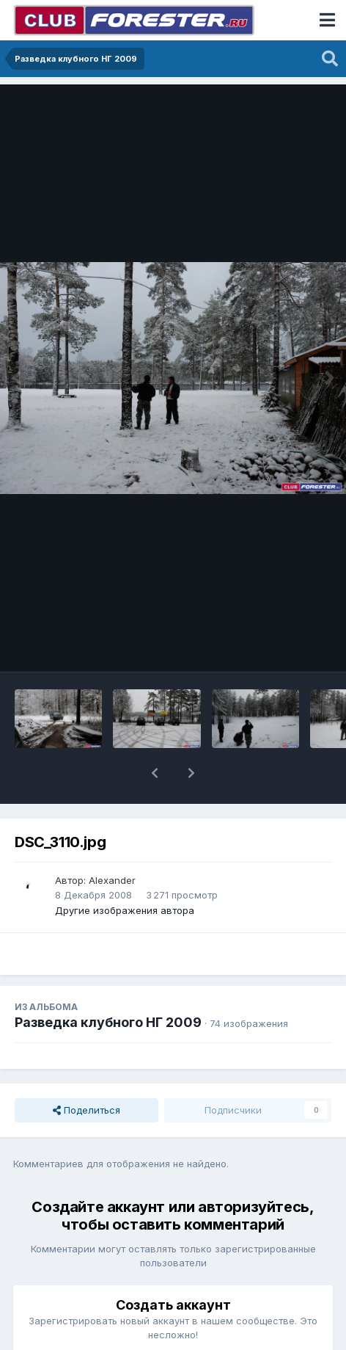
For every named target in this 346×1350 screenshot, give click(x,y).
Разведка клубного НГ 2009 (108, 1022)
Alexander (112, 880)
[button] (155, 773)
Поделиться (86, 1110)
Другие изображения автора (124, 910)
